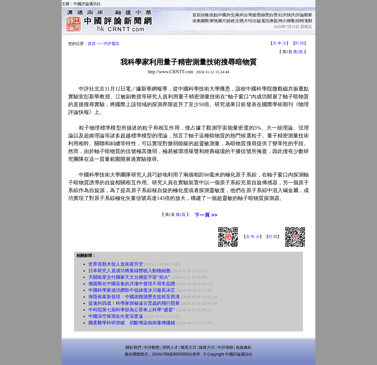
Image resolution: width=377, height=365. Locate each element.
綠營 (265, 15)
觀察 (308, 15)
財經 (230, 21)
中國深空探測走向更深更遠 (115, 316)
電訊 (265, 21)
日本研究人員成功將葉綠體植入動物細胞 (129, 270)
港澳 (196, 21)
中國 (222, 15)
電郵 (308, 21)
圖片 (222, 21)
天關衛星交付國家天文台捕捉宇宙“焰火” (129, 277)
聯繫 (291, 21)
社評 (282, 15)
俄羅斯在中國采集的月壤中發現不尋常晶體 (131, 283)
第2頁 (298, 51)
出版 (257, 21)
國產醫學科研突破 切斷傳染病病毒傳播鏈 (131, 322)
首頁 (196, 15)
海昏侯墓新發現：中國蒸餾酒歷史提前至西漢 (134, 296)
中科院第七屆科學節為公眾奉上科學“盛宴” (131, 309)
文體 (239, 21)
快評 (291, 15)
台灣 (248, 15)
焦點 (214, 15)
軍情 (214, 21)
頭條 (205, 15)
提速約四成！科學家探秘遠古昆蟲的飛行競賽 (134, 303)
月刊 (248, 21)
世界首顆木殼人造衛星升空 (115, 264)
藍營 (257, 15)
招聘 (300, 21)
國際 (205, 21)
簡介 (282, 21)
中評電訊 (111, 43)
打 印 (299, 43)
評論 (300, 15)
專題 (274, 21)
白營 (274, 15)
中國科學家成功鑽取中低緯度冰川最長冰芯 (131, 290)
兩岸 (239, 15)
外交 (230, 15)
